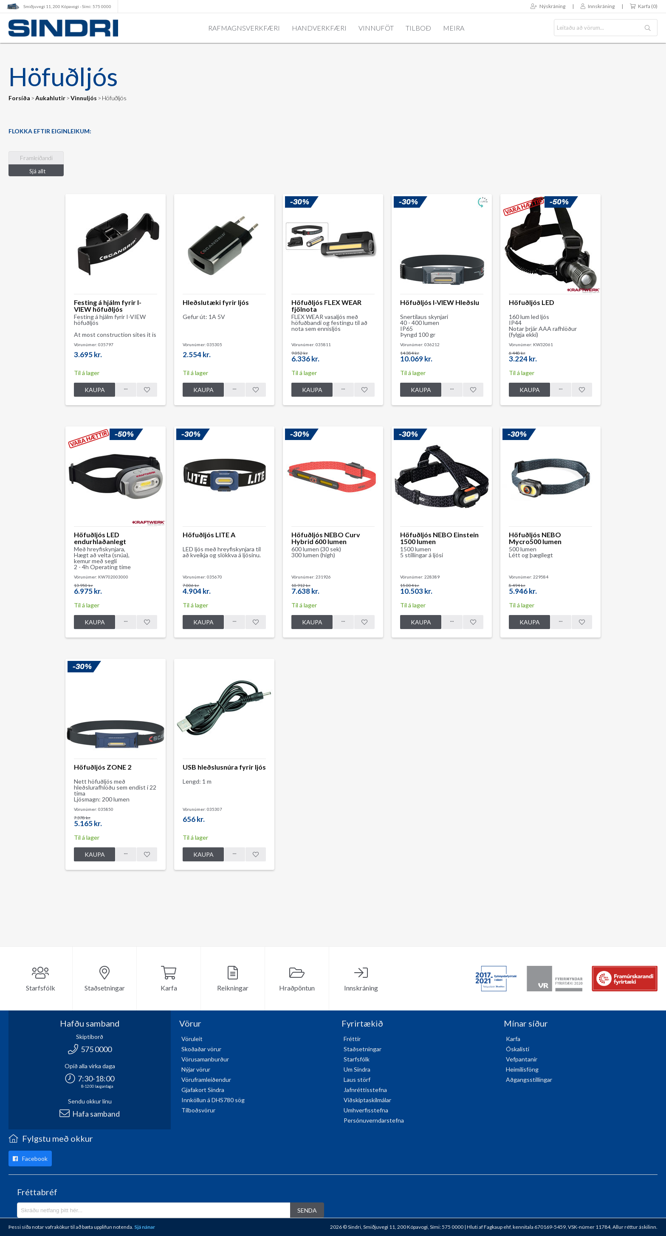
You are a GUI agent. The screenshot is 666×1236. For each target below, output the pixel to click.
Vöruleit (192, 1038)
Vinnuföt (376, 28)
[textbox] (596, 27)
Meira (453, 28)
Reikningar (232, 979)
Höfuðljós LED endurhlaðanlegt (100, 538)
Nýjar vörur (195, 1069)
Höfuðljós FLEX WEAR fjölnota (326, 305)
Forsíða (19, 98)
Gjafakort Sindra (202, 1089)
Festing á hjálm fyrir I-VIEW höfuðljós (107, 305)
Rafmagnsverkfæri (244, 28)
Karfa (169, 979)
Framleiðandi (36, 157)
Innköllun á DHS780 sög (213, 1099)
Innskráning (598, 6)
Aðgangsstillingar (529, 1079)
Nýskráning (548, 6)
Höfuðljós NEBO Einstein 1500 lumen (439, 538)
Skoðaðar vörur (201, 1049)
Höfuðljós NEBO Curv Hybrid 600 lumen (325, 538)
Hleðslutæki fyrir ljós (216, 302)
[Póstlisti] (154, 1210)
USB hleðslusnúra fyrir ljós (224, 767)
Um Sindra (357, 1069)
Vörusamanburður (205, 1059)
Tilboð (418, 28)
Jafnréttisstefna (365, 1089)
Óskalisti (517, 1049)
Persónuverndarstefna (374, 1120)
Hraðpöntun (297, 979)
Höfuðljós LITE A (209, 535)
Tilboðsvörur (198, 1110)
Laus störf (357, 1079)
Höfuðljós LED (531, 302)
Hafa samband (89, 1113)
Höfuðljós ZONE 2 (102, 767)
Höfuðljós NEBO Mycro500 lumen (535, 538)
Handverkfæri (319, 28)
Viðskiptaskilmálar (367, 1099)
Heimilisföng (522, 1069)
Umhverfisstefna (366, 1110)
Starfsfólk (40, 979)
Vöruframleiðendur (206, 1079)
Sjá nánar (144, 1227)
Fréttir (352, 1038)
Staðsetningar (105, 979)
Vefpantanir (521, 1059)
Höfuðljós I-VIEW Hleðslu (439, 302)
